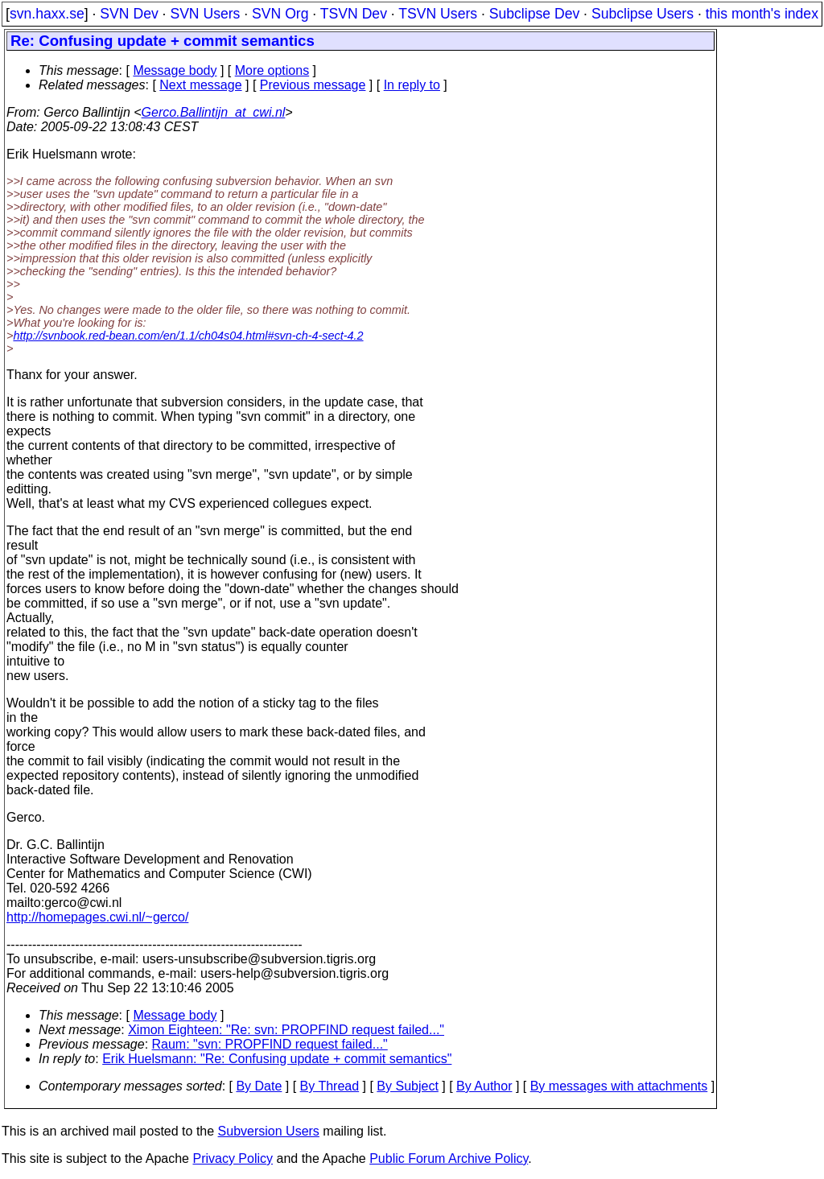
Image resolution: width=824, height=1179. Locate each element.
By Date (259, 1086)
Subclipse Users (642, 14)
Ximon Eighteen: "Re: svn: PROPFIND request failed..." (286, 1030)
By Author (484, 1086)
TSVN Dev (353, 14)
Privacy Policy (232, 1158)
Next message (200, 85)
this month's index (762, 14)
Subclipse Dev (534, 14)
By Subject (407, 1086)
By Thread (330, 1086)
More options (272, 70)
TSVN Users (437, 14)
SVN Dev (129, 14)
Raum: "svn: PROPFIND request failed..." (270, 1044)
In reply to (412, 85)
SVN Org (280, 14)
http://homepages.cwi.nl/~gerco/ (97, 917)
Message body (174, 70)
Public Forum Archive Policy (448, 1158)
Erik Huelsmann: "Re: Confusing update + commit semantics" (276, 1059)
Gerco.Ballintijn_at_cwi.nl (214, 112)
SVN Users (205, 14)
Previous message (313, 85)
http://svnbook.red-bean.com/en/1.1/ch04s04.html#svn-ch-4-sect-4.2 (188, 335)
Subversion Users (268, 1131)
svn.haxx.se (47, 14)
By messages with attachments (619, 1086)
